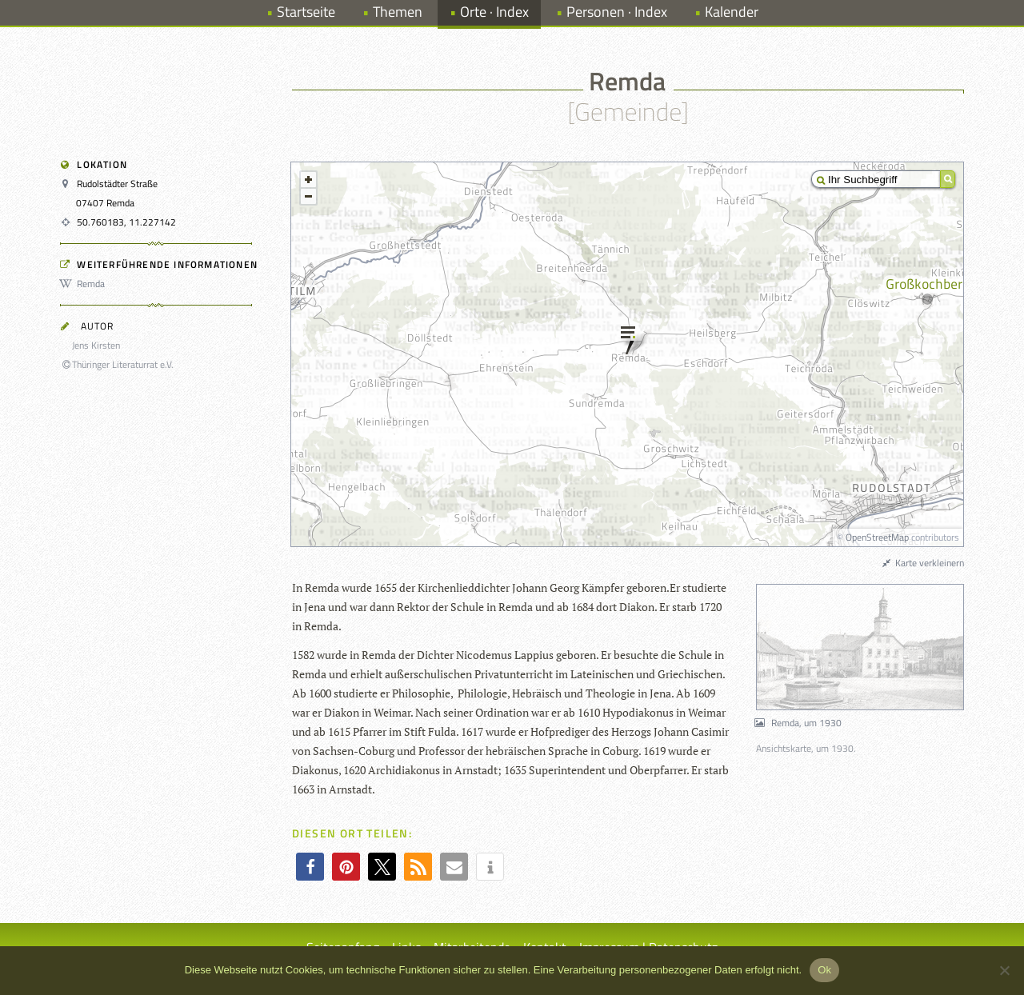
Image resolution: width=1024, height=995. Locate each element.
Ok (824, 970)
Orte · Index (494, 11)
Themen (397, 11)
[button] (310, 867)
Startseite (306, 11)
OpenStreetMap (877, 537)
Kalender (731, 11)
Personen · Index (616, 11)
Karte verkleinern (922, 562)
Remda (85, 283)
